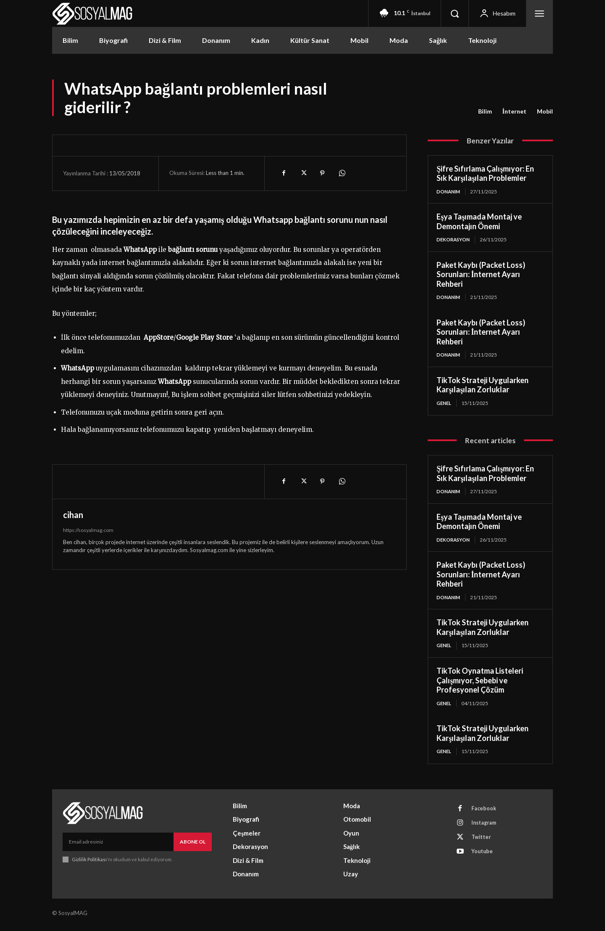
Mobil (545, 111)
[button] (454, 13)
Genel (444, 404)
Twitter (483, 844)
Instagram (486, 828)
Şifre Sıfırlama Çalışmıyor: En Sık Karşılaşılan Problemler (485, 173)
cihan (73, 515)
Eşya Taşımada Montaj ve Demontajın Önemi (479, 221)
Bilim (485, 111)
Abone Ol (192, 845)
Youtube (484, 859)
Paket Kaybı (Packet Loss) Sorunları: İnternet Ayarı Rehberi (481, 275)
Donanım (449, 191)
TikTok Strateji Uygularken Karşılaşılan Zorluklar (483, 386)
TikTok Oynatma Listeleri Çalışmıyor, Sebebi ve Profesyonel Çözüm (480, 683)
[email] (118, 845)
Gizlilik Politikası (89, 863)
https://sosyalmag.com (88, 530)
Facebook (485, 812)
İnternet (514, 111)
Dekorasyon (454, 240)
